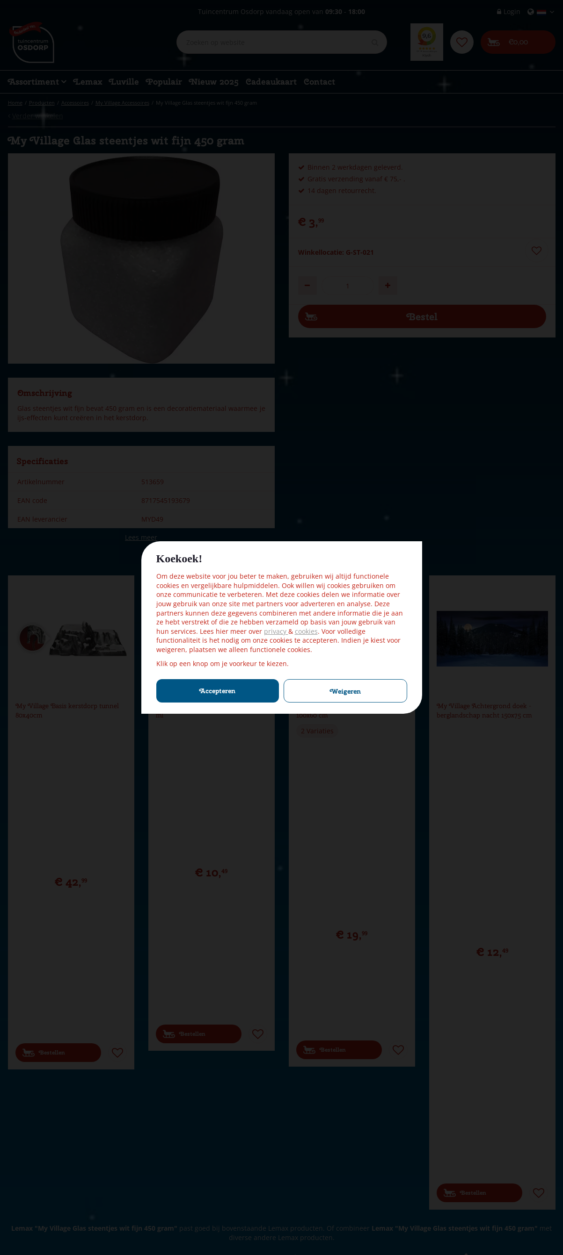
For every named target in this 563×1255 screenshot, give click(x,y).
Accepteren (217, 691)
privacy (276, 631)
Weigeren (345, 691)
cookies (306, 631)
